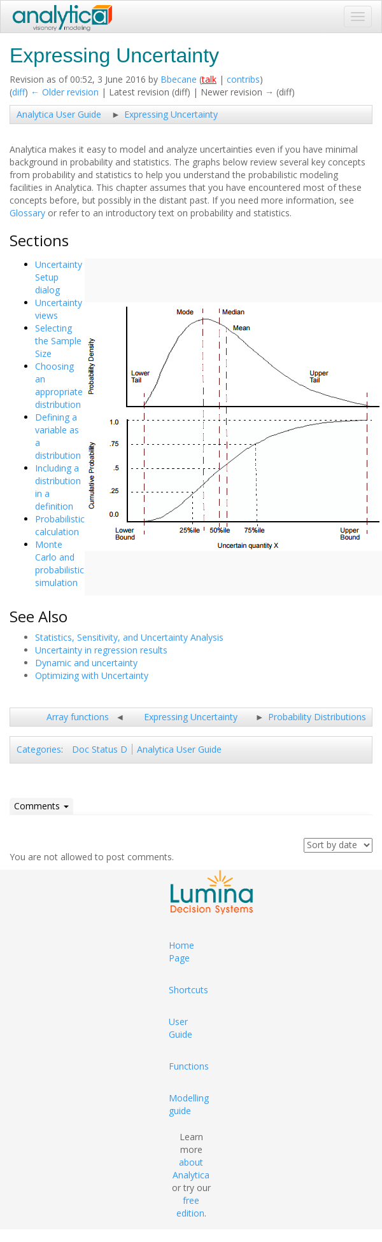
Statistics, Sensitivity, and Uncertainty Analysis (129, 637)
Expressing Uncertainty (171, 114)
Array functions (77, 717)
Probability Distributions (317, 717)
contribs (243, 79)
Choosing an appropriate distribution (59, 385)
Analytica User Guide (59, 114)
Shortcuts (188, 990)
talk (209, 79)
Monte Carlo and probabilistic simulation (59, 563)
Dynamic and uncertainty (86, 663)
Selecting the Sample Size (58, 340)
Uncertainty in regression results (101, 650)
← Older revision (65, 92)
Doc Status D (99, 749)
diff (18, 92)
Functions (189, 1066)
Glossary (27, 213)
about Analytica (191, 1168)
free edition (190, 1206)
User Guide (180, 1027)
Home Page (181, 951)
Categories (39, 749)
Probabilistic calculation (60, 525)
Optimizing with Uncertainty (91, 675)
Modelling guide (189, 1104)
